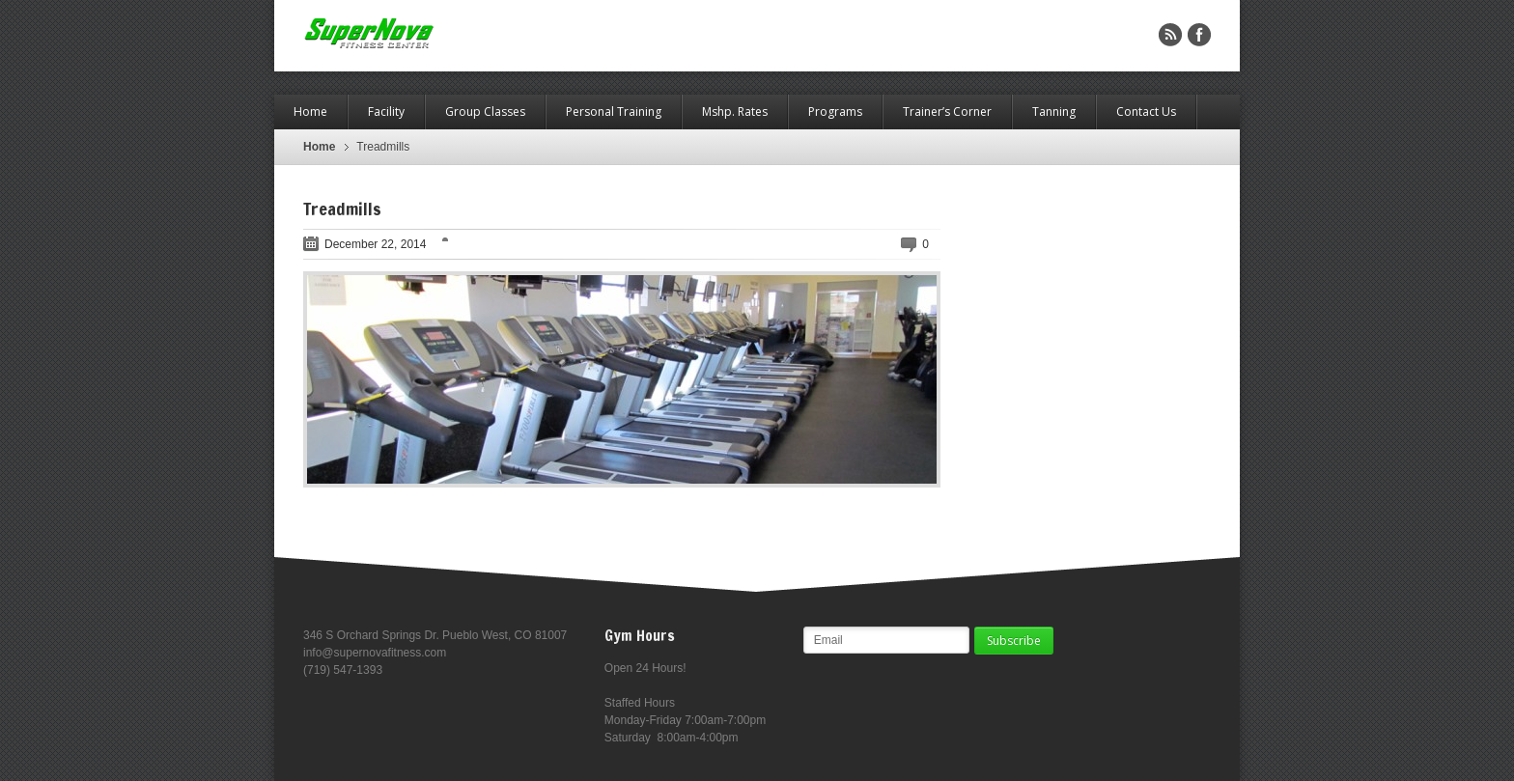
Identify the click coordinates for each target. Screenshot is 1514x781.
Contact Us (1146, 111)
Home (310, 111)
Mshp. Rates (735, 111)
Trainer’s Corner (947, 111)
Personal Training (613, 111)
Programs (835, 111)
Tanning (1054, 111)
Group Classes (485, 111)
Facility (386, 111)
